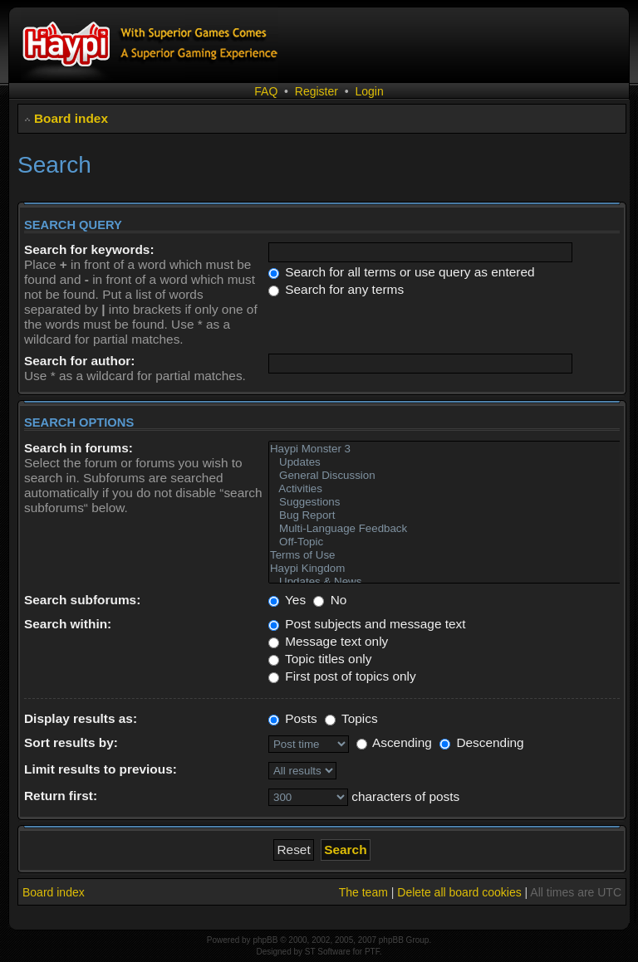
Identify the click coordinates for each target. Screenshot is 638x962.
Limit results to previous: (100, 769)
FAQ (265, 91)
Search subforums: (82, 600)
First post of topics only (342, 676)
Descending (481, 742)
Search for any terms (336, 289)
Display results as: (80, 718)
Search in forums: (78, 448)
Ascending (394, 742)
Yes (287, 600)
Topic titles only (319, 659)
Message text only (328, 641)
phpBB (265, 940)
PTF (372, 951)
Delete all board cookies (459, 892)
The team (363, 892)
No (329, 600)
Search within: (67, 624)
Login (369, 91)
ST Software (328, 951)
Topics (351, 718)
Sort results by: (71, 742)
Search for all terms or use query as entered (401, 272)
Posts (292, 718)
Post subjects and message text (367, 624)
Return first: (60, 796)
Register (316, 91)
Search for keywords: (89, 249)
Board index (71, 118)
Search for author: (79, 361)
